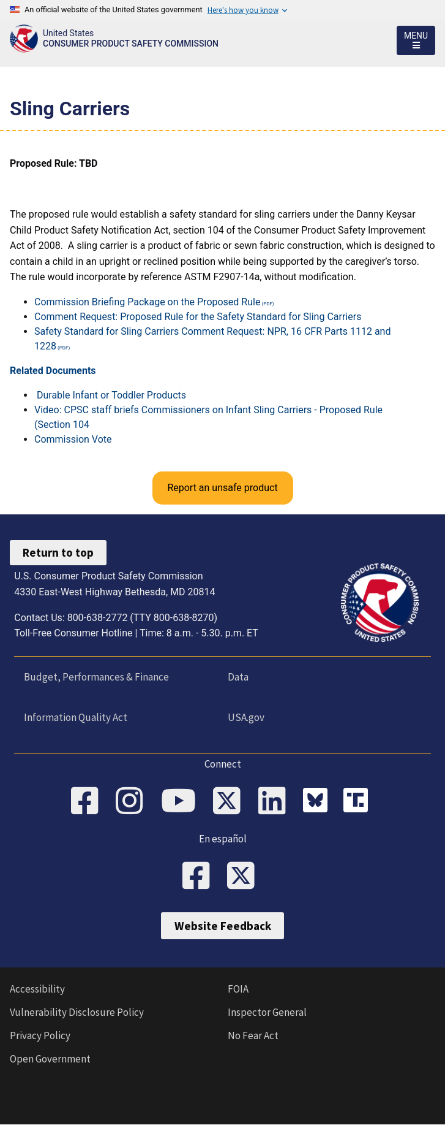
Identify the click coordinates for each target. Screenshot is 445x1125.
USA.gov (246, 717)
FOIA (238, 989)
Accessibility (37, 989)
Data (238, 677)
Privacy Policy (40, 1035)
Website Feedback (222, 925)
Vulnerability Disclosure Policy (77, 1012)
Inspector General (267, 1012)
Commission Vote (73, 439)
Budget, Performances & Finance (96, 677)
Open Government (50, 1059)
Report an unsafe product (222, 488)
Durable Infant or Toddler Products (111, 395)
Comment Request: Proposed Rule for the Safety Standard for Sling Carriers (197, 316)
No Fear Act (253, 1035)
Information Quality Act (75, 717)
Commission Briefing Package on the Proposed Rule (147, 302)
